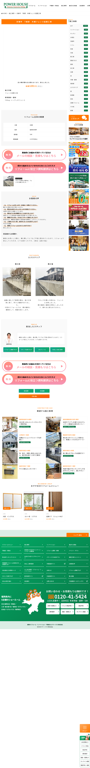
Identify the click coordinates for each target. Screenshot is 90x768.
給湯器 (79, 95)
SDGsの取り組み (6, 581)
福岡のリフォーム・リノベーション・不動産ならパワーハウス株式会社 (45, 624)
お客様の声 (72, 564)
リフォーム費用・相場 (53, 550)
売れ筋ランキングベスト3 (9, 557)
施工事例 (26, 544)
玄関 (79, 72)
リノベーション (79, 30)
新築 (79, 110)
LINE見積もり (85, 742)
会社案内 (26, 581)
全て (79, 26)
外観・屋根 (79, 80)
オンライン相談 (85, 761)
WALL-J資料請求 (29, 564)
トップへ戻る (78, 535)
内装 (79, 53)
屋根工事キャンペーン (75, 557)
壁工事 (79, 57)
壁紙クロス (79, 60)
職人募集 (71, 576)
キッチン (79, 33)
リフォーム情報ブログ (75, 570)
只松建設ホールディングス (76, 581)
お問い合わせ (50, 581)
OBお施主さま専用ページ (9, 570)
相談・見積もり (85, 757)
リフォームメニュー (7, 544)
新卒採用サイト (28, 576)
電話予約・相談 (85, 765)
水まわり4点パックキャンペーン (32, 557)
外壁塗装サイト (51, 564)
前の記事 (26, 391)
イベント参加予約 (66, 606)
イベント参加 (84, 746)
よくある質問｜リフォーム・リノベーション (32, 570)
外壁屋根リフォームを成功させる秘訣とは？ (10, 563)
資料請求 (84, 753)
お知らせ (49, 570)
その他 (79, 107)
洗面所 (79, 41)
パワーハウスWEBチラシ (53, 557)
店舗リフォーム (79, 103)
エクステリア (79, 87)
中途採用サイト (51, 576)
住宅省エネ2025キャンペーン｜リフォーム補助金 (32, 550)
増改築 (79, 83)
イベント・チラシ (74, 550)
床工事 (79, 68)
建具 (79, 64)
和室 (79, 49)
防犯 (79, 99)
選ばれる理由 (72, 544)
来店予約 (84, 750)
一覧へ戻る (34, 396)
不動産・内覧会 (6, 550)
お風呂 (79, 37)
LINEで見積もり (52, 606)
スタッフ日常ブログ (7, 576)
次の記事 (42, 391)
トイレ (79, 45)
